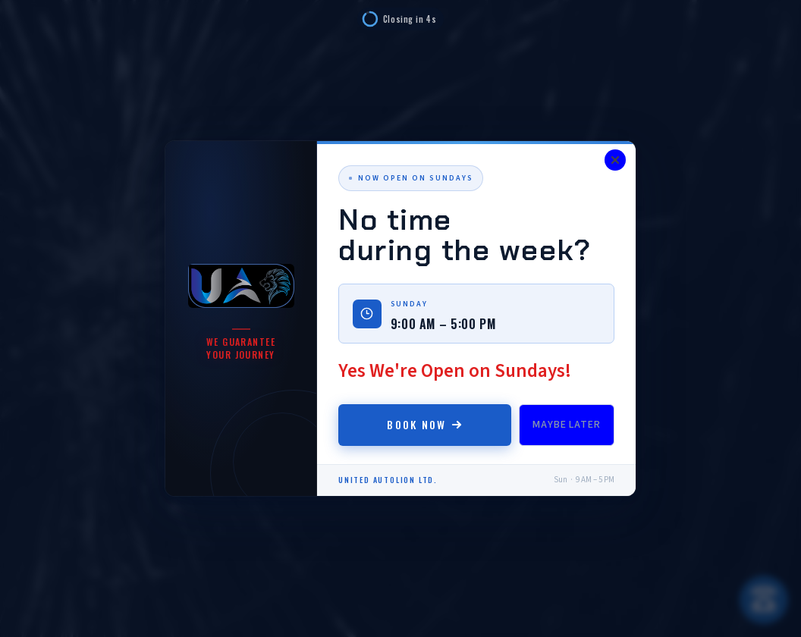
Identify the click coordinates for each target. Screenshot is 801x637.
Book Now (424, 424)
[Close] (615, 160)
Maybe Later (566, 424)
